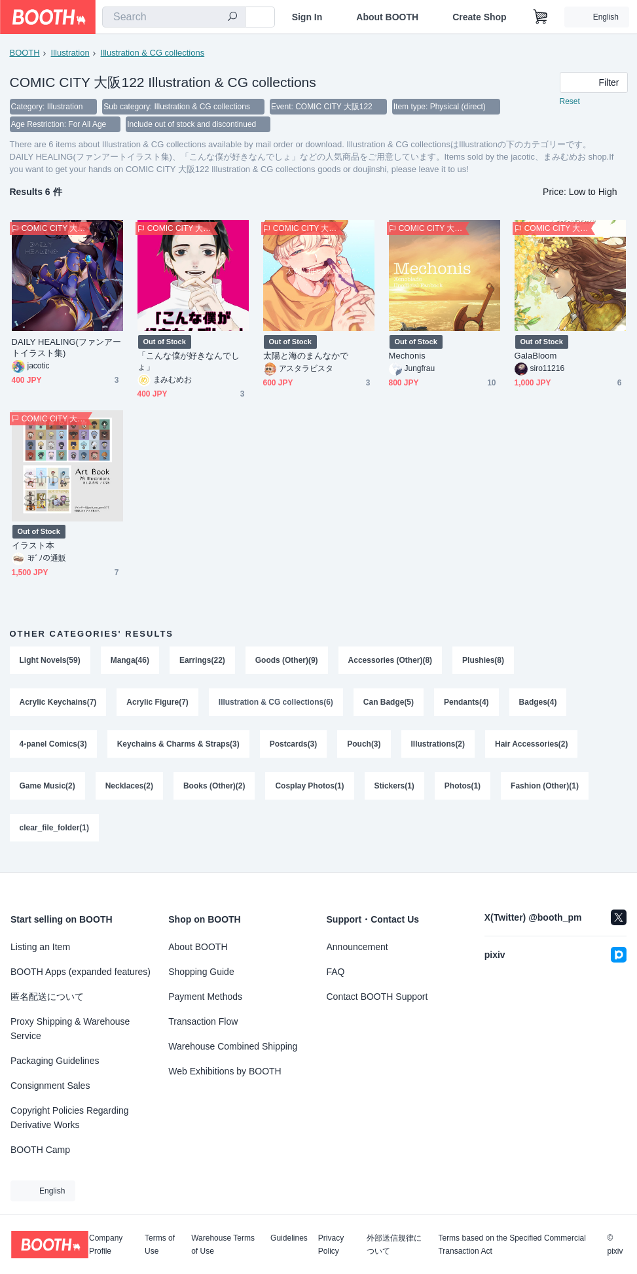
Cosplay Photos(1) (310, 791)
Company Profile (105, 1244)
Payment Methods (205, 996)
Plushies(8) (484, 661)
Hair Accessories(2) (532, 747)
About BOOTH (387, 17)
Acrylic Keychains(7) (58, 704)
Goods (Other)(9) (286, 661)
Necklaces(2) (129, 791)
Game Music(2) (47, 791)
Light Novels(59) (50, 661)
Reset (570, 102)
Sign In (307, 17)
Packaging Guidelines (54, 1060)
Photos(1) (463, 791)
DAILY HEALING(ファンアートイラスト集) (67, 348)
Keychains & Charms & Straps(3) (178, 747)
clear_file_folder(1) (55, 834)
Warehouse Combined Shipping (232, 1046)
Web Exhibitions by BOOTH (224, 1071)
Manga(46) (130, 661)
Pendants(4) (467, 704)
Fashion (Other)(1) (545, 791)
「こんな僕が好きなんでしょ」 (188, 362)
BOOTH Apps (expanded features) (80, 971)
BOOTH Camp (40, 1149)
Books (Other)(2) (214, 791)
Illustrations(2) (438, 747)
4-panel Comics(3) (53, 747)
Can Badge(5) (389, 704)
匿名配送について (47, 996)
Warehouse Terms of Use (223, 1244)
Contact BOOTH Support (377, 996)
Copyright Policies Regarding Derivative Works (69, 1117)
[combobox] (174, 17)
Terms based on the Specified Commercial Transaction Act (511, 1244)
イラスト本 (33, 547)
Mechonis (407, 357)
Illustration (70, 53)
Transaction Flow (203, 1021)
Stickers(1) (394, 791)
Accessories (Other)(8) (390, 661)
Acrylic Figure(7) (158, 704)
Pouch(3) (364, 747)
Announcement (357, 947)
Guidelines (289, 1238)
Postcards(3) (294, 747)
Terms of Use (160, 1244)
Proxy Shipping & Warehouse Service (70, 1028)
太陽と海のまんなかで (306, 357)
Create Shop (479, 17)
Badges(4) (539, 704)
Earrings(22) (202, 661)
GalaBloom (536, 357)
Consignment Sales (50, 1085)
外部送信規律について (394, 1244)
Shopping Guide (201, 971)
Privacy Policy (331, 1244)
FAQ (336, 971)
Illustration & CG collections (153, 53)
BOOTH (25, 53)
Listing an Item (40, 947)
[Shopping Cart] (541, 17)
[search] (232, 18)
